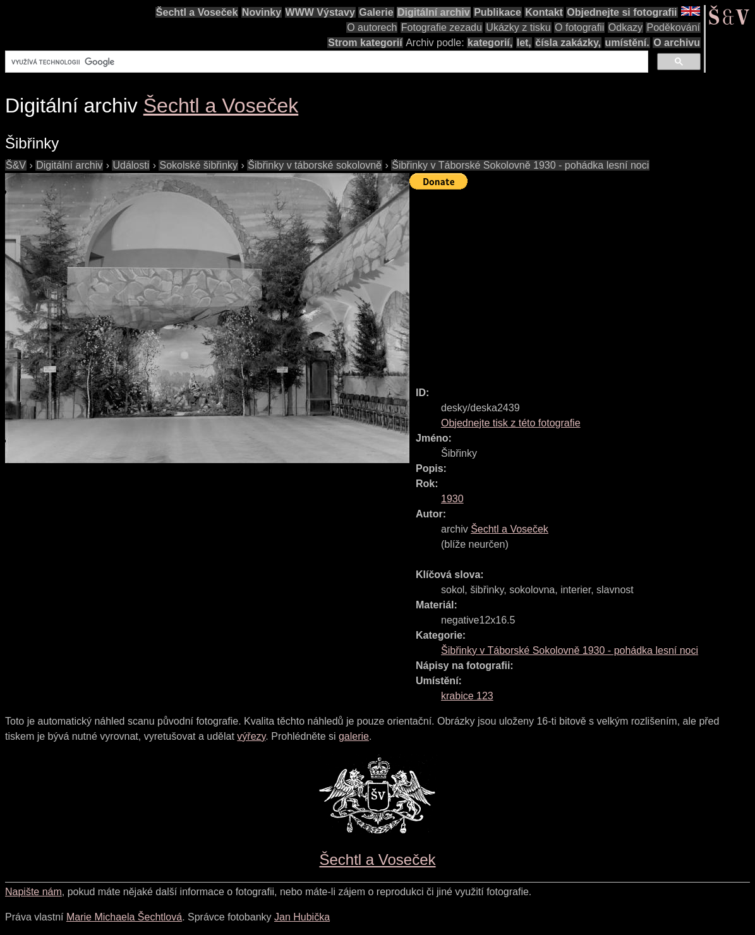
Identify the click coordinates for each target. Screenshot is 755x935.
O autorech (372, 27)
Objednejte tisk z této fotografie (511, 423)
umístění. (627, 42)
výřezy (251, 736)
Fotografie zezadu (441, 27)
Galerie (376, 12)
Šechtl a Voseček (197, 12)
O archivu (676, 42)
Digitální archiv (433, 12)
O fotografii (579, 27)
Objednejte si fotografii (622, 12)
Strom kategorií (365, 42)
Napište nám (33, 891)
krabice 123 (467, 696)
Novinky (261, 12)
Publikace (497, 12)
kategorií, (490, 42)
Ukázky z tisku (518, 27)
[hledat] (325, 62)
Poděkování (673, 27)
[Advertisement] (582, 282)
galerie (354, 736)
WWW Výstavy (320, 12)
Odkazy (625, 27)
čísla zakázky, (568, 42)
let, (524, 42)
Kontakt (544, 12)
